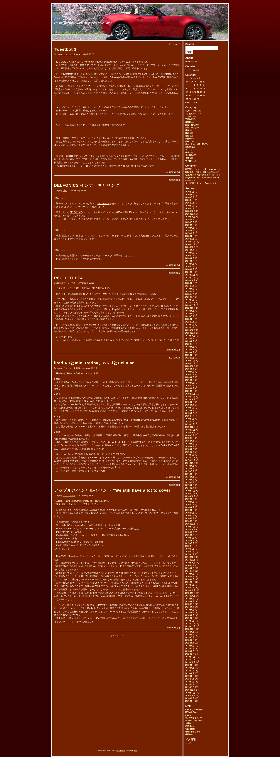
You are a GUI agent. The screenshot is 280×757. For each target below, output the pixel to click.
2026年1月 (189, 208)
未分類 (188, 139)
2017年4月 (189, 480)
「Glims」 (173, 593)
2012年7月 (189, 637)
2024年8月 (189, 253)
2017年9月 (189, 466)
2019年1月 (189, 424)
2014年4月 (189, 579)
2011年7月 (189, 671)
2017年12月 (190, 457)
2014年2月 (189, 585)
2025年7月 (189, 222)
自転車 (188, 147)
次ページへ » (116, 635)
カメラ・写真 (190, 111)
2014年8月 (189, 568)
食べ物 (188, 161)
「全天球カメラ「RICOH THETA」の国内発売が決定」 (83, 288)
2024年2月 (189, 269)
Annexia (212, 169)
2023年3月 (189, 297)
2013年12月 (190, 590)
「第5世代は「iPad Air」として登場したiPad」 (77, 504)
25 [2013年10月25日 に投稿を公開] (201, 96)
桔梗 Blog (189, 726)
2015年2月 (189, 552)
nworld (188, 715)
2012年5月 (189, 643)
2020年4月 (189, 383)
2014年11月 (190, 560)
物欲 (187, 141)
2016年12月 (190, 491)
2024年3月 (189, 266)
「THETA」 (106, 293)
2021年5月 (189, 350)
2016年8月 (189, 502)
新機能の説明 (63, 573)
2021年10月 (190, 336)
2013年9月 (189, 599)
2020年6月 (189, 377)
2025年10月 (190, 217)
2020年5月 (189, 380)
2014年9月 (189, 565)
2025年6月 (189, 225)
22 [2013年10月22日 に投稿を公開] (192, 96)
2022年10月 (190, 308)
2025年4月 (189, 231)
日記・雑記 (190, 128)
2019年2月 (189, 421)
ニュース (189, 116)
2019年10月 (190, 399)
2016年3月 (189, 516)
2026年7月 (189, 192)
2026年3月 (189, 203)
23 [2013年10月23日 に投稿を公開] (195, 96)
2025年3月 (189, 233)
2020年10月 (190, 366)
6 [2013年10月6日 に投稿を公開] (186, 89)
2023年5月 (189, 291)
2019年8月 (189, 405)
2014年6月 (189, 574)
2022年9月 (189, 311)
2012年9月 (189, 632)
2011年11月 (190, 659)
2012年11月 (190, 626)
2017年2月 (189, 485)
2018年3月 (189, 449)
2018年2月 (189, 452)
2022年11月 (190, 305)
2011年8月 (189, 668)
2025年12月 (190, 211)
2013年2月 (189, 618)
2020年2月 (189, 388)
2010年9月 (189, 698)
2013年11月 (190, 593)
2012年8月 (189, 635)
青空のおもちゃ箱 (192, 732)
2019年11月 (190, 397)
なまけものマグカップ (194, 175)
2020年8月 (189, 372)
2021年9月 (189, 338)
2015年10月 (190, 529)
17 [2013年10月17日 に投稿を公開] (198, 92)
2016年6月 (189, 507)
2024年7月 (189, 255)
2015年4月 (189, 546)
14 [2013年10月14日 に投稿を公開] (190, 92)
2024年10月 (190, 247)
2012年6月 (189, 640)
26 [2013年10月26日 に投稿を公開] (204, 96)
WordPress (121, 750)
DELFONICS (76, 212)
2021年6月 (189, 347)
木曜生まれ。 (190, 723)
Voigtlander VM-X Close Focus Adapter (202, 178)
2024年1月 (189, 272)
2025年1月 (189, 239)
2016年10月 (190, 496)
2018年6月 (189, 441)
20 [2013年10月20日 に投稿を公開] (187, 96)
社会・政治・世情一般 (194, 144)
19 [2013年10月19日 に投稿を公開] (204, 92)
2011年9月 (189, 665)
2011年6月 (189, 673)
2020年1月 (189, 391)
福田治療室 (190, 729)
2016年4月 (189, 513)
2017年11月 (190, 460)
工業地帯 (189, 119)
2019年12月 (190, 394)
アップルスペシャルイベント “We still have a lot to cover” (113, 490)
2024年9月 (189, 250)
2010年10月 (190, 695)
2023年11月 (190, 278)
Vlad (135, 750)
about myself (191, 62)
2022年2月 (189, 325)
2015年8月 (189, 535)
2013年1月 (189, 621)
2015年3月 (189, 549)
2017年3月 (189, 482)
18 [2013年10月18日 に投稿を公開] (201, 92)
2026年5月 (189, 197)
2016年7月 (189, 504)
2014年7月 (189, 571)
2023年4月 (189, 294)
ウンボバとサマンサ (193, 718)
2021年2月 (189, 355)
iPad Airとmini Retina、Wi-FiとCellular (94, 363)
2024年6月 (189, 258)
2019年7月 (189, 408)
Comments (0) (173, 172)
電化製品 (189, 155)
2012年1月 (189, 654)
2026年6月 (189, 195)
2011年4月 (189, 679)
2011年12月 (190, 657)
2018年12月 (190, 427)
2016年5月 (189, 510)
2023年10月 (190, 280)
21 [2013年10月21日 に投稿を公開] (190, 96)
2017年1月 (189, 488)
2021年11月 (190, 333)
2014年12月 (190, 557)
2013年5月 (189, 610)
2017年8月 (189, 469)
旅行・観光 (190, 125)
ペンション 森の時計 (194, 721)
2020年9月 (189, 369)
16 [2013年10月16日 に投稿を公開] (195, 92)
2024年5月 (189, 261)
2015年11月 (190, 527)
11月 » (194, 102)
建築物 (188, 122)
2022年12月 (190, 302)
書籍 (187, 136)
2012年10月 (190, 629)
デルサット (103, 203)
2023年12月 (190, 275)
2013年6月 (189, 607)
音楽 (187, 158)
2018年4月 (189, 446)
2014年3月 (189, 582)
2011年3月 (189, 682)
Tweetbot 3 (65, 49)
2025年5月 (189, 228)
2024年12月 (190, 242)
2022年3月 (189, 322)
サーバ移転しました (193, 183)
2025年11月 (190, 214)
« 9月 (187, 102)
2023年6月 (189, 289)
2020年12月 (190, 361)
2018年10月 (190, 433)
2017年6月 (189, 474)
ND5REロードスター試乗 (195, 169)
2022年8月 (189, 314)
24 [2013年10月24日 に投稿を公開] (198, 96)
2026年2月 (189, 206)
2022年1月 (189, 327)
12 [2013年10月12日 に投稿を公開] (204, 89)
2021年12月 (190, 330)
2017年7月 (189, 471)
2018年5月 (189, 444)
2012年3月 (189, 648)
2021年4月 (189, 352)
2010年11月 (190, 693)
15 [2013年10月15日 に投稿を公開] (192, 92)
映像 (187, 130)
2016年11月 (190, 493)
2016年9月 (189, 499)
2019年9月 (189, 402)
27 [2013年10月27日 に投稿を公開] (187, 99)
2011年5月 (189, 676)
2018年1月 (189, 455)
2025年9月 (189, 219)
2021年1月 (189, 358)
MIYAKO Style (191, 712)
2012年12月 (190, 624)
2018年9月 (189, 435)
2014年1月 (189, 588)
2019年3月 (189, 419)
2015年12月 (190, 524)
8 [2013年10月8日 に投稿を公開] (192, 89)
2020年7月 (189, 374)
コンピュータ (190, 114)
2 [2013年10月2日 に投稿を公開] (194, 85)
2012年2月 (189, 651)
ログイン (189, 743)
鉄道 (187, 152)
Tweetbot (87, 62)
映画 (187, 133)
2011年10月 (190, 662)
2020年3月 (189, 385)
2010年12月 (190, 690)
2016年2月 (189, 518)
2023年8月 (189, 283)
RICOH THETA (68, 278)
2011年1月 (189, 687)
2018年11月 (190, 430)
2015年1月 (189, 554)
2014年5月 (189, 576)
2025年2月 (189, 236)
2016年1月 (189, 521)
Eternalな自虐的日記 (194, 709)
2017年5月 (189, 477)
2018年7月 (189, 438)
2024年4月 (189, 264)
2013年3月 (189, 615)
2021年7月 (189, 344)
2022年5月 (189, 319)
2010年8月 (189, 701)
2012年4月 (189, 646)
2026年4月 (189, 200)
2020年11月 (190, 363)
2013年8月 (189, 601)
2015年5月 (189, 543)
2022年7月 (189, 316)
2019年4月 (189, 416)
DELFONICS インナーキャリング (87, 185)
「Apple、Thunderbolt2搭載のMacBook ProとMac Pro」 (82, 501)
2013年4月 (189, 612)
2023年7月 (189, 286)
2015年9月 (189, 532)
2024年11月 (190, 244)
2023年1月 (189, 300)
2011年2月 (189, 684)
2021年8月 (189, 341)
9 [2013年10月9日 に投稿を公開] (194, 89)
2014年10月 (190, 563)
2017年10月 (190, 463)
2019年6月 (189, 410)
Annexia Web (64, 18)
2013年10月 (190, 596)
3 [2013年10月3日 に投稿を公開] (197, 85)
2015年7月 (189, 538)
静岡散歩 (189, 734)
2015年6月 (189, 540)
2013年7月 (189, 604)
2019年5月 (189, 413)
